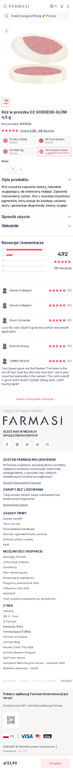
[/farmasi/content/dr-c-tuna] (10, 616)
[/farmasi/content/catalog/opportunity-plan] (15, 572)
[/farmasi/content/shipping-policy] (12, 518)
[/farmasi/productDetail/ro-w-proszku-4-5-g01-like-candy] (19, 140)
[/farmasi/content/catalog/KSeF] (6, 544)
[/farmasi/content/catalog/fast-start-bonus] (14, 657)
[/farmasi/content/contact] (9, 593)
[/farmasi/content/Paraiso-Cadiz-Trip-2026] (18, 647)
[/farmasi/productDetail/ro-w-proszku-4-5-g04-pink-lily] (19, 151)
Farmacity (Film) (13, 626)
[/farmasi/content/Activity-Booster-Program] (19, 652)
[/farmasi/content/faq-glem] (20, 668)
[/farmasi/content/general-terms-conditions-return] (25, 534)
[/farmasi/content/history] (8, 611)
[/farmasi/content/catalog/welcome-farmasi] (29, 598)
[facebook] (7, 444)
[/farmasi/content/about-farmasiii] (9, 621)
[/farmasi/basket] (62, 6)
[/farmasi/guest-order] (15, 505)
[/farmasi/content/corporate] (15, 636)
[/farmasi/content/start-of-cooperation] (18, 578)
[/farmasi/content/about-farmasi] (14, 557)
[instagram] (17, 444)
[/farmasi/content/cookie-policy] (18, 539)
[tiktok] (27, 444)
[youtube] (47, 444)
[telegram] (37, 444)
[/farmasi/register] (22, 482)
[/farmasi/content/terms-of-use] (11, 524)
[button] (10, 736)
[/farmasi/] (19, 6)
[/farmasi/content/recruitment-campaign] (34, 663)
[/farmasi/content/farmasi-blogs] (11, 642)
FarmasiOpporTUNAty (17, 631)
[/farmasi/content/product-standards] (10, 567)
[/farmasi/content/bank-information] (16, 562)
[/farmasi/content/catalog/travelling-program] (21, 583)
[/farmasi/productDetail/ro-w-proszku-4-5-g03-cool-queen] (54, 140)
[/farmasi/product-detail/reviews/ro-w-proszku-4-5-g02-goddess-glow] (36, 399)
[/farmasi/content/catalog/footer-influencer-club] (16, 588)
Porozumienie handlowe (18, 529)
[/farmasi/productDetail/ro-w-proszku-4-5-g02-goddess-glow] (54, 151)
